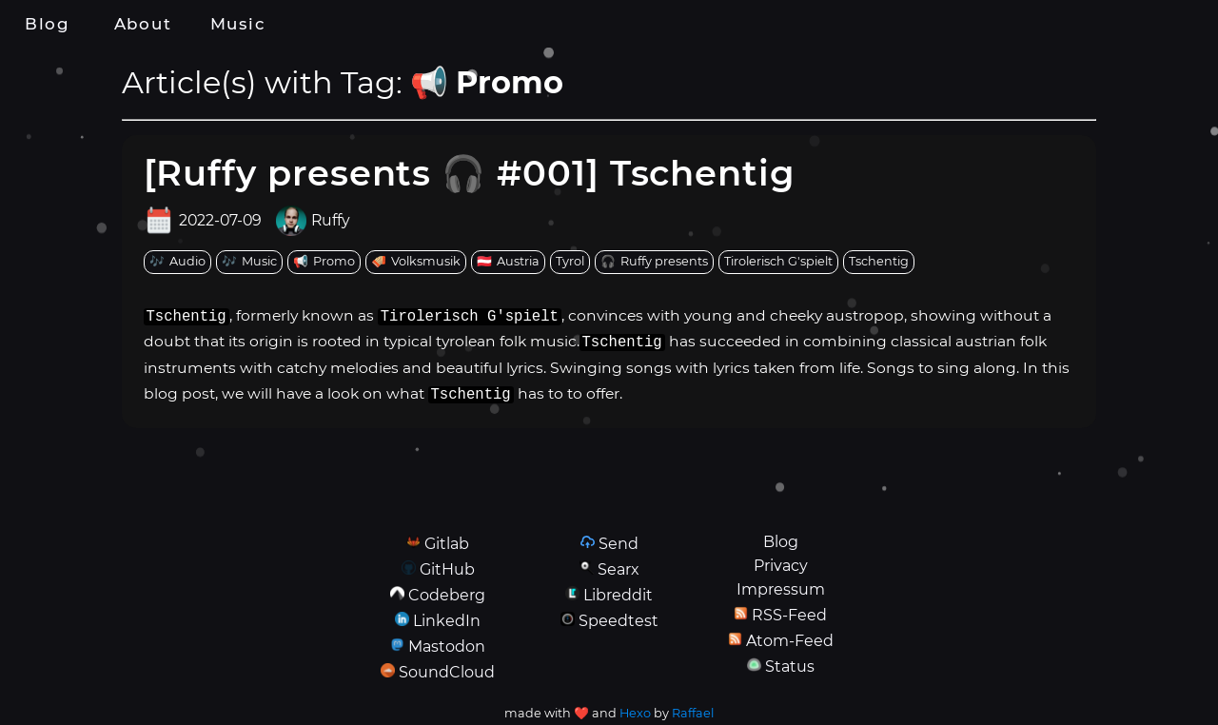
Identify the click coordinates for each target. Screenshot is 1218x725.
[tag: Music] (249, 262)
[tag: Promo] (324, 262)
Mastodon (446, 646)
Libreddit (618, 595)
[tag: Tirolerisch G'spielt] (778, 262)
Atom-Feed (790, 641)
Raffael (693, 713)
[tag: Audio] (177, 262)
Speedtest (618, 621)
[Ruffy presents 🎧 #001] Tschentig (470, 172)
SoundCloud (447, 672)
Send (618, 544)
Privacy (781, 566)
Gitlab (446, 544)
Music (237, 23)
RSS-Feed (789, 615)
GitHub (447, 569)
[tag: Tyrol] (570, 262)
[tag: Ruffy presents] (654, 262)
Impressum (781, 589)
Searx (618, 569)
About (142, 23)
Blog (47, 23)
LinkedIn (447, 621)
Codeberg (446, 595)
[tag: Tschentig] (878, 262)
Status (790, 666)
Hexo (635, 713)
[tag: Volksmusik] (415, 262)
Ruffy (330, 220)
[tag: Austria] (508, 262)
